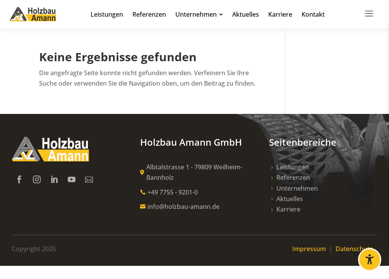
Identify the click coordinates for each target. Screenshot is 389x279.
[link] (33, 14)
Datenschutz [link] (356, 249)
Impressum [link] (309, 249)
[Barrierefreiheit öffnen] (369, 259)
